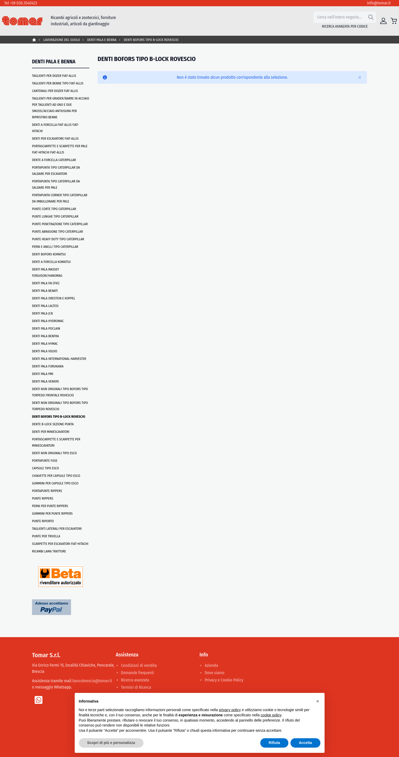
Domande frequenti (137, 672)
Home (34, 40)
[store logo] (22, 20)
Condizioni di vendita (139, 665)
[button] (318, 701)
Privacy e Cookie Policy (224, 680)
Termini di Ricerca (136, 687)
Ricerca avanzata (135, 680)
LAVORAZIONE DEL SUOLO (61, 40)
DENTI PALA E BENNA (101, 40)
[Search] (371, 17)
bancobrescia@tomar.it (92, 680)
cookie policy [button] (271, 715)
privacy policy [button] (230, 710)
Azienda (211, 665)
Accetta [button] (305, 743)
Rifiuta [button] (274, 743)
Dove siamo (214, 672)
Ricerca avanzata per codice (345, 26)
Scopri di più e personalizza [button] (111, 743)
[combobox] (345, 17)
